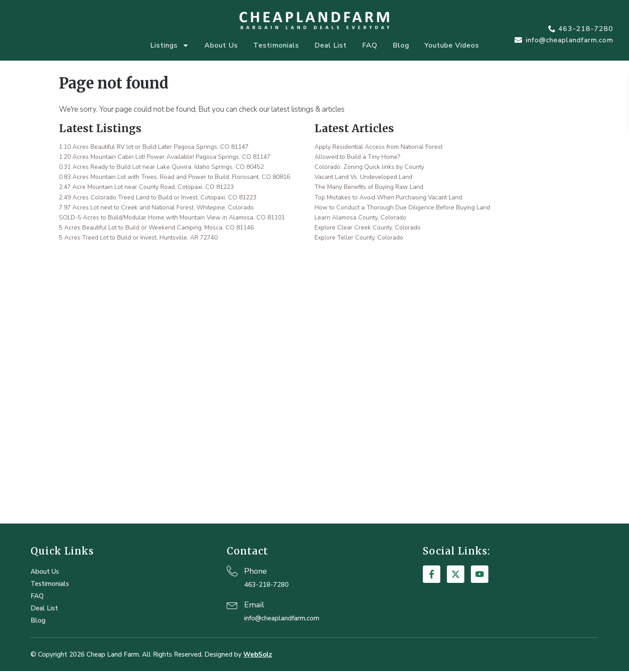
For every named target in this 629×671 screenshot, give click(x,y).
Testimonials (276, 45)
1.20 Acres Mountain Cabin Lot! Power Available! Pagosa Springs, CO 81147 (164, 157)
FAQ (369, 45)
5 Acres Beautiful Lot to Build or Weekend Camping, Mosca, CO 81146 (156, 227)
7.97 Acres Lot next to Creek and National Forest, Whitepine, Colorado (156, 207)
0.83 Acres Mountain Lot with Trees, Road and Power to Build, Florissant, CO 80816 (174, 177)
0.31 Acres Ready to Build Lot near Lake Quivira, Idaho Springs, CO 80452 (161, 167)
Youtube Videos (452, 45)
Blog (401, 45)
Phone (255, 571)
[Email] (232, 604)
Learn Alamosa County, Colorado (360, 217)
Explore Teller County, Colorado (358, 237)
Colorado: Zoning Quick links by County (369, 167)
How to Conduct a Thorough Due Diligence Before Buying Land (402, 207)
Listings (169, 45)
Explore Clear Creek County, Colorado (367, 227)
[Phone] (232, 570)
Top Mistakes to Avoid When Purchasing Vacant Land (388, 197)
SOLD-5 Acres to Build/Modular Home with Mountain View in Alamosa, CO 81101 (172, 217)
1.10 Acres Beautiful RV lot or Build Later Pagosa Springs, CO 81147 (154, 147)
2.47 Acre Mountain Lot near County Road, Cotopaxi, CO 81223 (146, 187)
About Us (221, 45)
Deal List (330, 45)
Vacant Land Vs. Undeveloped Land (363, 177)
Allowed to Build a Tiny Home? (357, 157)
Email (254, 604)
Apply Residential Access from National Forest (378, 147)
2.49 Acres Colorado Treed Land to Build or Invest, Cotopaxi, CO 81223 (157, 197)
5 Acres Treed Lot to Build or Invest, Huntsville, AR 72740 (138, 237)
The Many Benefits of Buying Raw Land (368, 187)
